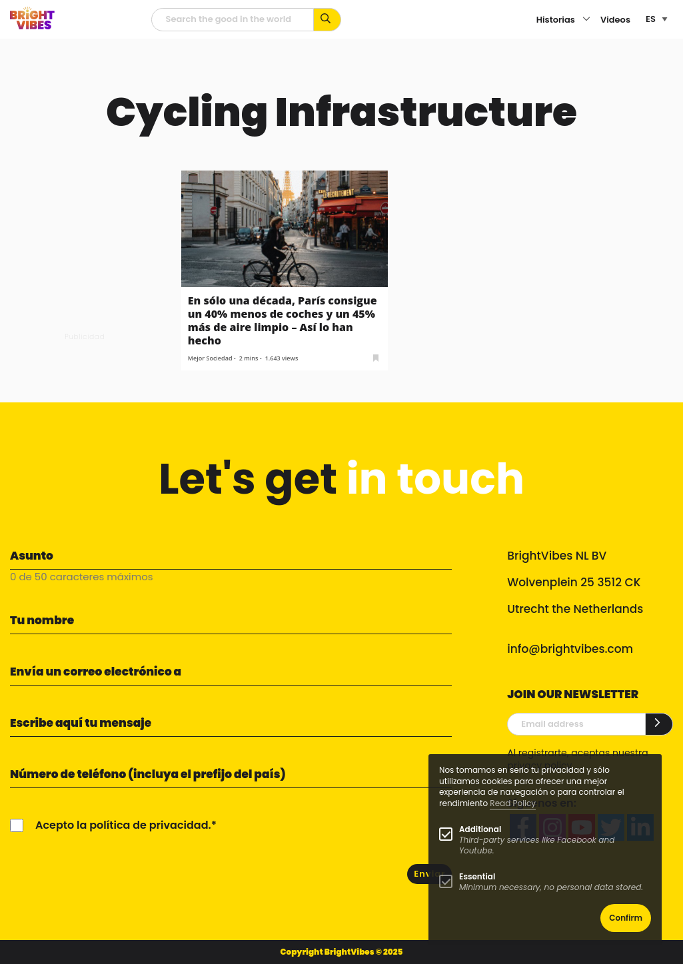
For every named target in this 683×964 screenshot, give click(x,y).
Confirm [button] (625, 917)
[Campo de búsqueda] (232, 19)
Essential (477, 876)
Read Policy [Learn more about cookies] (513, 803)
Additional (480, 829)
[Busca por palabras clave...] (327, 19)
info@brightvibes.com (570, 649)
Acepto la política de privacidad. (123, 825)
